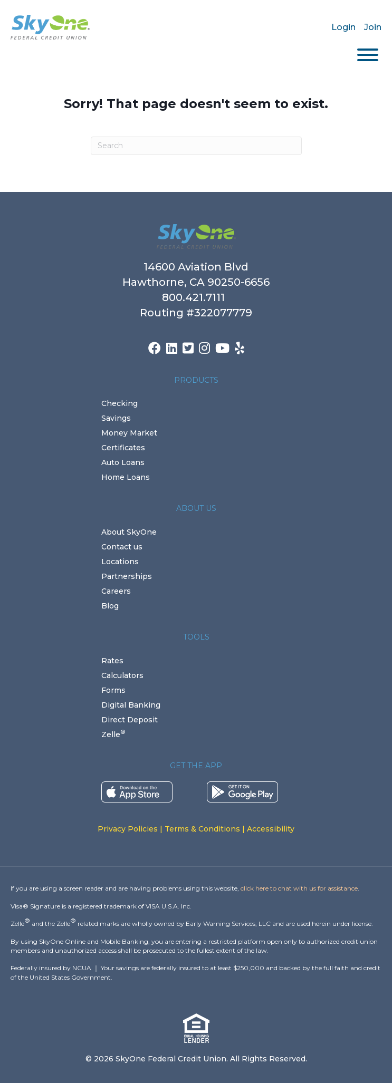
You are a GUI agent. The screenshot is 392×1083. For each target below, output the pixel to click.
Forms (113, 690)
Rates (112, 660)
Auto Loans (123, 462)
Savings (116, 418)
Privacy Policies (128, 829)
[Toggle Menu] (367, 55)
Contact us (121, 547)
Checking (119, 403)
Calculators (122, 675)
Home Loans (125, 477)
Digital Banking (130, 705)
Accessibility (270, 829)
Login (343, 27)
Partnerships (126, 576)
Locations (120, 561)
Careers (116, 591)
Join (372, 27)
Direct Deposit (129, 719)
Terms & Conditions (202, 829)
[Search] (196, 146)
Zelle (113, 734)
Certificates (123, 447)
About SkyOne (129, 532)
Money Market (129, 433)
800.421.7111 (196, 297)
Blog (110, 606)
